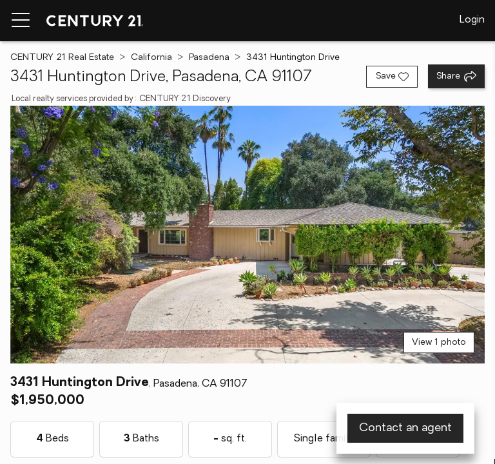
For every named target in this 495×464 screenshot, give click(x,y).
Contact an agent (405, 428)
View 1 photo (439, 342)
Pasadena (209, 58)
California (151, 58)
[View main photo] (247, 234)
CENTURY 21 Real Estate (62, 58)
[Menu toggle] (20, 20)
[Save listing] (392, 77)
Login (472, 20)
